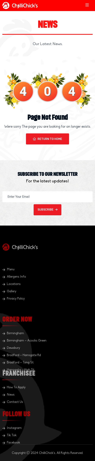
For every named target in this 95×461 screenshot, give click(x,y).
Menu (11, 278)
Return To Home (47, 139)
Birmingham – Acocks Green (26, 354)
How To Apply (16, 396)
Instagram (14, 436)
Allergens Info (16, 285)
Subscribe (47, 209)
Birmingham (15, 347)
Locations (14, 292)
